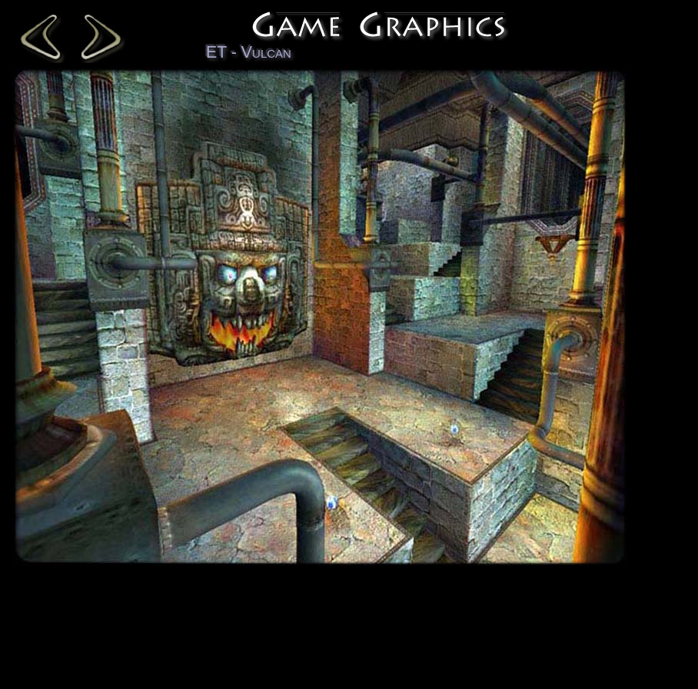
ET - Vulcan (248, 52)
